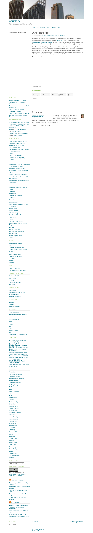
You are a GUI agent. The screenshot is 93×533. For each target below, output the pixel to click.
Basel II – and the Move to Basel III (19, 113)
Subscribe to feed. (15, 529)
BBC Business (15, 502)
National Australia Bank (15, 256)
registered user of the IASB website (42, 42)
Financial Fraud (13, 410)
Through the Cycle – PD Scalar (18, 100)
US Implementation (13, 366)
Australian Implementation (16, 378)
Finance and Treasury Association (18, 170)
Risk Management (15, 363)
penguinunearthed (37, 116)
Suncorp (11, 260)
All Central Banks (14, 319)
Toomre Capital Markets (15, 235)
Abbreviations (41, 27)
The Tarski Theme (37, 531)
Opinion (22, 357)
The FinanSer (13, 233)
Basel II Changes (21, 347)
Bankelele (12, 191)
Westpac (11, 262)
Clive (10, 129)
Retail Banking (13, 444)
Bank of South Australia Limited (18, 250)
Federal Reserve (13, 330)
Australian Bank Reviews (16, 276)
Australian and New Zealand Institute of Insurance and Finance (19, 165)
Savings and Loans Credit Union (18, 314)
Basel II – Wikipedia (14, 268)
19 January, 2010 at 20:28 (38, 115)
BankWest (12, 252)
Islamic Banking (13, 417)
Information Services (15, 412)
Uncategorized (13, 453)
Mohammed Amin (14, 294)
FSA (10, 332)
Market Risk (12, 423)
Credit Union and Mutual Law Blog (18, 204)
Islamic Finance (17, 354)
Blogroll (11, 395)
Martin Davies (13, 208)
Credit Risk (57, 35)
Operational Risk (14, 357)
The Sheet (12, 284)
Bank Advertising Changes (16, 145)
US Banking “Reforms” (77, 522)
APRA (11, 322)
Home (33, 27)
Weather (11, 457)
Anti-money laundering (21, 340)
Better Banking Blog (14, 200)
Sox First (11, 227)
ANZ (10, 245)
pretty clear (60, 40)
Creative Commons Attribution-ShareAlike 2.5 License (17, 474)
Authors (53, 27)
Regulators (62, 35)
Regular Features (16, 359)
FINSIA (11, 172)
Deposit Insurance (13, 352)
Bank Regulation (50, 35)
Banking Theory (13, 385)
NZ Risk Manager (14, 213)
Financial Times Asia (17, 480)
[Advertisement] (58, 72)
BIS (10, 326)
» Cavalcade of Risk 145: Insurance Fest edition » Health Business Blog (19, 123)
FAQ (58, 27)
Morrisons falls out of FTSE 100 (18, 514)
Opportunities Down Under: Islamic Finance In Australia (19, 150)
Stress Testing (25, 364)
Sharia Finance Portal (15, 296)
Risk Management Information (17, 270)
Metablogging (12, 355)
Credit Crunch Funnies (15, 155)
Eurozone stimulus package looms (18, 505)
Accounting (43, 35)
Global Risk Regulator (15, 282)
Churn (11, 153)
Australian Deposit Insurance (17, 143)
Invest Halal (12, 290)
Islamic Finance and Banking (17, 292)
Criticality (11, 304)
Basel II (13, 347)
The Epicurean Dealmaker (16, 231)
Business (13, 349)
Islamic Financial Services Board (18, 334)
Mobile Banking (13, 210)
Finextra (11, 280)
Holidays (35, 522)
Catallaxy (11, 302)
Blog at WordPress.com (38, 529)
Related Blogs (13, 442)
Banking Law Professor (15, 195)
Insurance (20, 352)
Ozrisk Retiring (16, 131)
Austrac (11, 324)
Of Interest (25, 356)
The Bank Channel (14, 229)
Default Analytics (22, 351)
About (48, 27)
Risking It (11, 219)
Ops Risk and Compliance (16, 215)
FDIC (10, 328)
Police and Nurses (14, 312)
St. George (12, 258)
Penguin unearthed (14, 306)
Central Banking (22, 349)
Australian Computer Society (17, 168)
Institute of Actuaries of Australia (18, 175)
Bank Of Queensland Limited (17, 247)
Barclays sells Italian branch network (19, 516)
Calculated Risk (13, 202)
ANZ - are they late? (14, 147)
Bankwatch (12, 198)
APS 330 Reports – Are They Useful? (16, 126)
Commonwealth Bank (15, 254)
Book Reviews (13, 397)
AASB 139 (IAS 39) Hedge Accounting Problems (16, 110)
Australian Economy (14, 376)
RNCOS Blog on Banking (16, 221)
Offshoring (19, 355)
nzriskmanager (13, 133)
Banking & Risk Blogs (15, 382)
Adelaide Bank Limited (15, 243)
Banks (24, 345)
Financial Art (12, 206)
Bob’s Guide (12, 278)
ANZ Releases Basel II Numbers (18, 141)
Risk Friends (12, 217)
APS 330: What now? (20, 129)
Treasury (11, 451)
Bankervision (12, 193)
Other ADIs (12, 436)
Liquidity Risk (24, 354)
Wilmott (11, 238)
